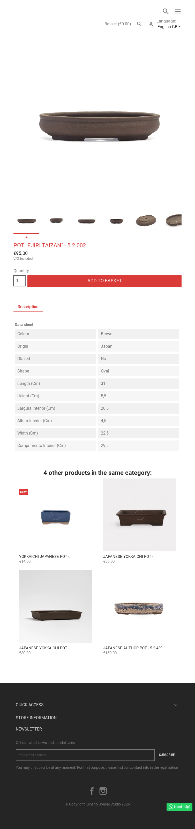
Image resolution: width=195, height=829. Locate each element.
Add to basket (104, 280)
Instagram (103, 791)
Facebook (92, 791)
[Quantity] (19, 280)
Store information (36, 717)
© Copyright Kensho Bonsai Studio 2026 (97, 804)
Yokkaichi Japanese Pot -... (45, 556)
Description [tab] (28, 306)
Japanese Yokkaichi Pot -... (129, 556)
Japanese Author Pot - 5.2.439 (132, 648)
